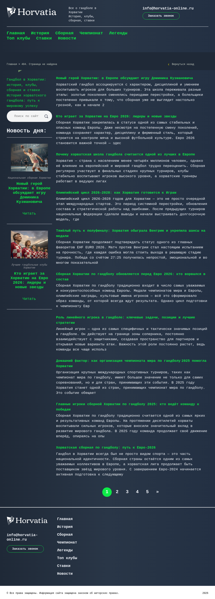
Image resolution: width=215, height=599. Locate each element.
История (40, 33)
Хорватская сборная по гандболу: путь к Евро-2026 (106, 446)
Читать (29, 213)
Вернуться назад (183, 64)
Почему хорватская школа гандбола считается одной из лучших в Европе (126, 154)
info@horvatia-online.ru (168, 8)
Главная (16, 33)
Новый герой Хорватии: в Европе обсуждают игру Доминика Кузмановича (125, 78)
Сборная (64, 33)
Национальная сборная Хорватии (29, 177)
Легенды (118, 33)
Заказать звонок (161, 15)
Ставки (44, 38)
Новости (67, 38)
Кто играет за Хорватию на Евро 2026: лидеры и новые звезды (117, 116)
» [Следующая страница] (158, 490)
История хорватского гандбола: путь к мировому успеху (27, 100)
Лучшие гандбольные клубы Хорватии (29, 266)
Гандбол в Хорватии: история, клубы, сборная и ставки (27, 85)
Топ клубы (18, 38)
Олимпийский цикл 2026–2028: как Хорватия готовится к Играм (117, 192)
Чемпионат (91, 33)
